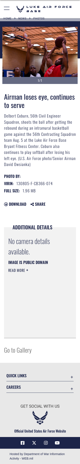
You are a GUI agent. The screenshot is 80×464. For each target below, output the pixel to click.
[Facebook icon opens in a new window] (22, 443)
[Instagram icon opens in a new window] (46, 443)
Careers (13, 387)
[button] (7, 9)
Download (15, 204)
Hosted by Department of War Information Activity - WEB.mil (37, 456)
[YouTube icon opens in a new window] (57, 443)
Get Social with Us (40, 406)
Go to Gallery (18, 349)
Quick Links (16, 375)
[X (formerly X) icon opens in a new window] (34, 443)
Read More (17, 270)
